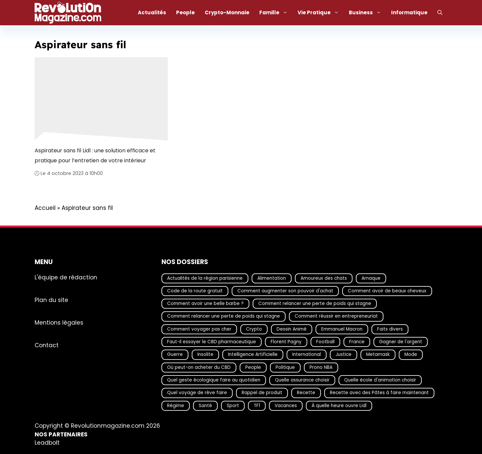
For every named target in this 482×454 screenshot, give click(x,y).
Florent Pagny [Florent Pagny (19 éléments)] (286, 342)
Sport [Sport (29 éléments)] (233, 405)
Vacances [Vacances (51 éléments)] (286, 405)
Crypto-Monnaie (227, 12)
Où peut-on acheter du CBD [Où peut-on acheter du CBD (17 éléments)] (199, 367)
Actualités (152, 12)
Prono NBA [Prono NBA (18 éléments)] (321, 367)
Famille (276, 13)
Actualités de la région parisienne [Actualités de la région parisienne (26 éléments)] (205, 278)
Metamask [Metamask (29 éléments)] (378, 355)
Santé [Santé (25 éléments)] (205, 405)
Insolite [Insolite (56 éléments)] (205, 355)
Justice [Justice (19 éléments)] (344, 355)
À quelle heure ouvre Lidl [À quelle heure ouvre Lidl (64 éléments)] (339, 405)
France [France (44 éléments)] (356, 342)
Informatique (409, 12)
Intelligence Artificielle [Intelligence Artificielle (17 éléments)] (253, 355)
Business (367, 13)
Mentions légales (59, 323)
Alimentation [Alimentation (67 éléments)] (271, 278)
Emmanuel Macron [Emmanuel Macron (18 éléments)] (341, 329)
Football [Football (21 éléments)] (325, 342)
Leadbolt (47, 443)
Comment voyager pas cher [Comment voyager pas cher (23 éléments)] (199, 329)
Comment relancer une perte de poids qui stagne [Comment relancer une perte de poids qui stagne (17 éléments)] (314, 303)
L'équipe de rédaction (66, 277)
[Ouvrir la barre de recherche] (439, 13)
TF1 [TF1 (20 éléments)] (257, 405)
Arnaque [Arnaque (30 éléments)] (371, 278)
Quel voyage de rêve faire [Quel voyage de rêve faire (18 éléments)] (197, 393)
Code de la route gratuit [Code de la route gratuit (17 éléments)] (195, 291)
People (185, 12)
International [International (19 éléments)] (306, 355)
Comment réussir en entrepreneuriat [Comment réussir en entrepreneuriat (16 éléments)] (336, 316)
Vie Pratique (321, 13)
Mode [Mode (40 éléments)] (410, 355)
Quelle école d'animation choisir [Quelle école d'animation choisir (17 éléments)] (380, 380)
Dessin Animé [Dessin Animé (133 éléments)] (292, 329)
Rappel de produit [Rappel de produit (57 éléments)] (262, 393)
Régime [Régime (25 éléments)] (175, 405)
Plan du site (51, 300)
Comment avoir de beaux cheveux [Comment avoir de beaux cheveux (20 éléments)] (387, 291)
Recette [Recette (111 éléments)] (306, 393)
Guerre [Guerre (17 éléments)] (175, 355)
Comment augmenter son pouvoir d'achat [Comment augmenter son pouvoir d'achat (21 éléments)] (285, 291)
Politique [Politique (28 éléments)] (285, 367)
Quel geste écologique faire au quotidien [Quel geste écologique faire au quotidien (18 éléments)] (213, 380)
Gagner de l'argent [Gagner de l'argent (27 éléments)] (400, 342)
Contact (47, 345)
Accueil (45, 208)
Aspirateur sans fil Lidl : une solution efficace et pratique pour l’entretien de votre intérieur (95, 155)
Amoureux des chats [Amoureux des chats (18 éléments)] (324, 278)
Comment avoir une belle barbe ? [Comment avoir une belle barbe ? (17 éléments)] (205, 303)
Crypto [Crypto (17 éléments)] (254, 329)
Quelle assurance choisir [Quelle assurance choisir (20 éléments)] (302, 380)
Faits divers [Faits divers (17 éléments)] (390, 329)
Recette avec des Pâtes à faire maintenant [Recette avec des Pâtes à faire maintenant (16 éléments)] (379, 393)
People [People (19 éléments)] (253, 367)
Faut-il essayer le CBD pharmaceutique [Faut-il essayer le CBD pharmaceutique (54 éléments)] (211, 342)
